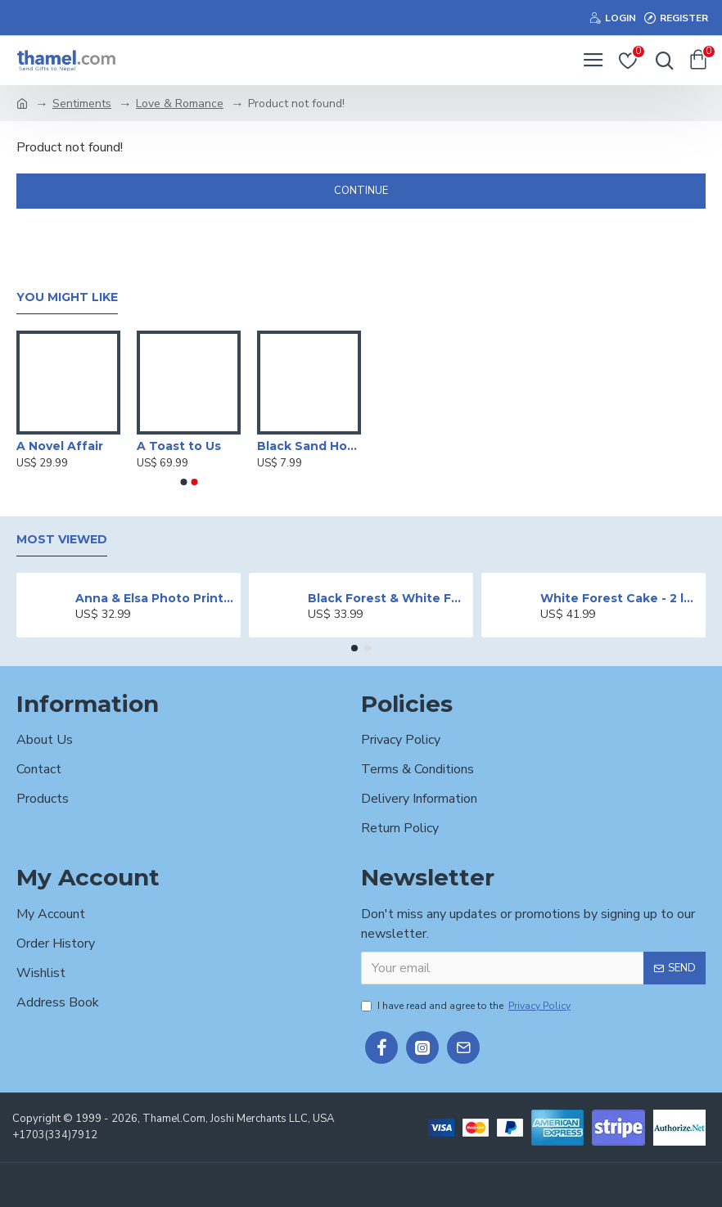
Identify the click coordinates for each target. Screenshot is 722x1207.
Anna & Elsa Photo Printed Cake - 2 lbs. (155, 598)
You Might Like (67, 297)
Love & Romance (179, 103)
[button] (183, 482)
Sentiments (81, 103)
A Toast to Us (179, 446)
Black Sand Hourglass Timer (309, 446)
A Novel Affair (59, 446)
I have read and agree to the (467, 1005)
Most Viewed (61, 540)
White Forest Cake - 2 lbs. (620, 598)
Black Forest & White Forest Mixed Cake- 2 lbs (387, 598)
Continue (361, 190)
